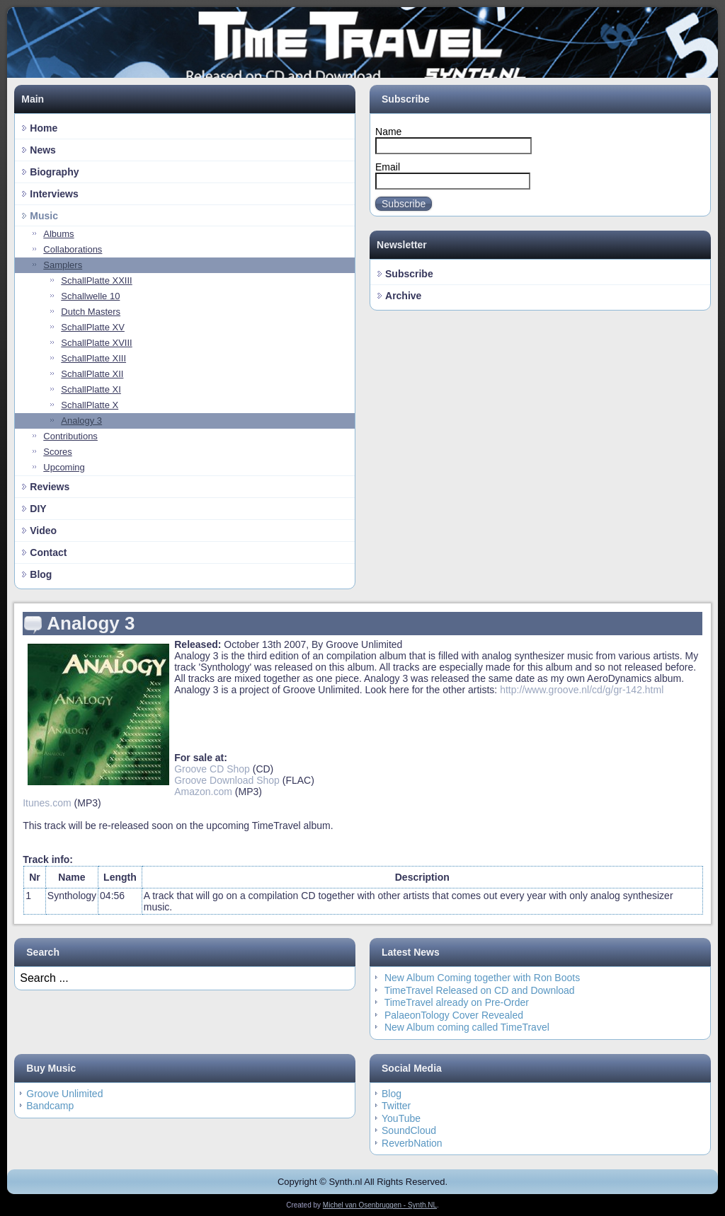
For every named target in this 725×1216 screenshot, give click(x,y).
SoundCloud (409, 1130)
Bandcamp (50, 1105)
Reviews (49, 486)
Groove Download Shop (227, 780)
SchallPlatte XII (92, 374)
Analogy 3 (81, 420)
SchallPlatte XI (91, 389)
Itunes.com (47, 803)
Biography (54, 172)
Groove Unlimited (64, 1093)
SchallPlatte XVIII (96, 342)
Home (43, 128)
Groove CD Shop (212, 769)
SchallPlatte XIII (93, 358)
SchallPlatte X (89, 405)
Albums (58, 233)
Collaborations (72, 249)
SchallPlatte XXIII (96, 280)
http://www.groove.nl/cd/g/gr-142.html (581, 689)
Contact (48, 552)
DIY (38, 508)
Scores (57, 451)
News (43, 150)
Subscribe (404, 203)
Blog (41, 574)
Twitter (396, 1105)
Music (44, 215)
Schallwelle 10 (90, 296)
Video (43, 530)
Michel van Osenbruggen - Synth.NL (380, 1205)
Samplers (62, 265)
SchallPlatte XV (93, 327)
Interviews (54, 193)
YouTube (401, 1118)
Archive (403, 295)
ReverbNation (412, 1143)
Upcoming (64, 467)
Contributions (70, 436)
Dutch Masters (90, 311)
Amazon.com (203, 791)
